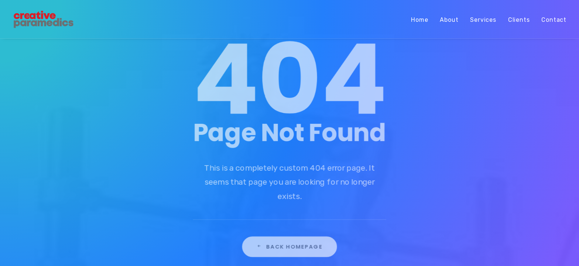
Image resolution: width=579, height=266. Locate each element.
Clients (519, 19)
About (449, 19)
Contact (553, 19)
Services (483, 19)
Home (419, 19)
